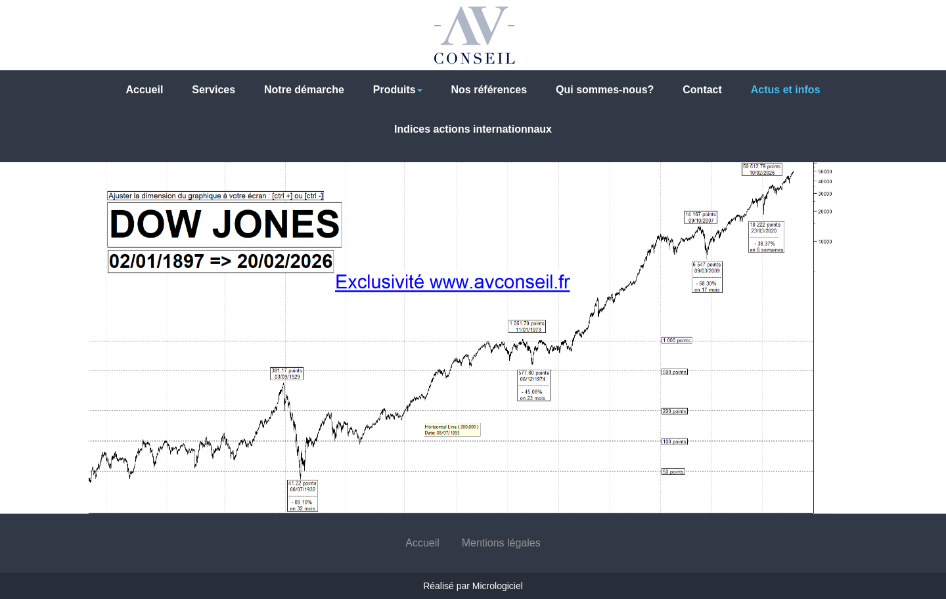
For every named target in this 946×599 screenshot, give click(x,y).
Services (213, 89)
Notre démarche (304, 89)
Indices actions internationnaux (473, 129)
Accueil (144, 89)
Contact (702, 89)
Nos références (489, 89)
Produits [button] (397, 89)
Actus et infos (786, 89)
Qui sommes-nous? (605, 89)
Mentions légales (501, 542)
